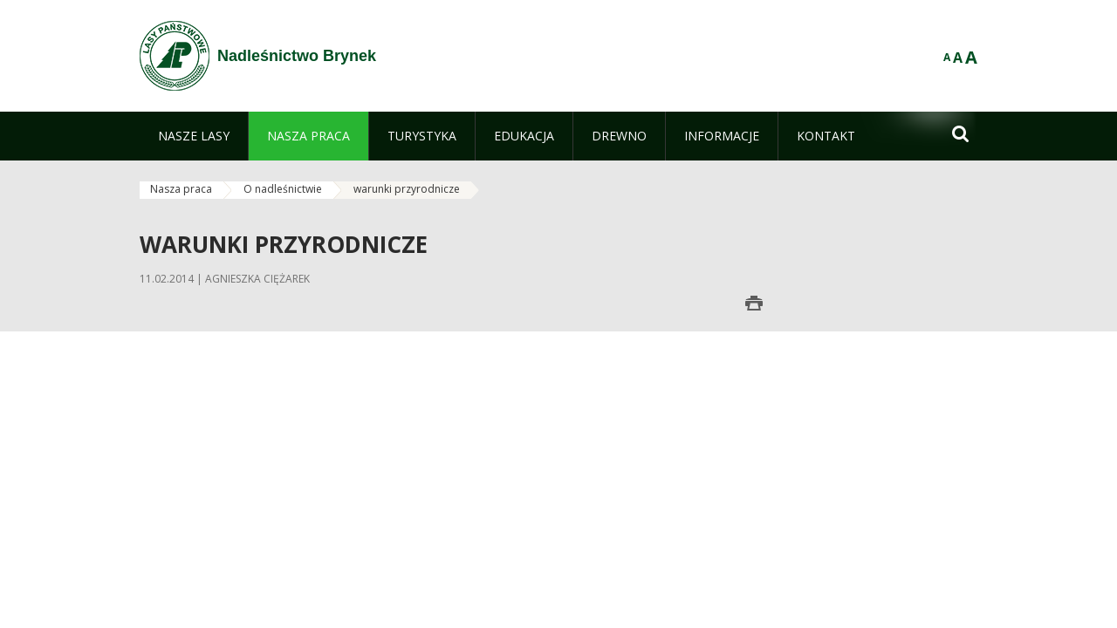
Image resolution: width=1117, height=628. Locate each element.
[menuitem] (194, 136)
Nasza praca (181, 188)
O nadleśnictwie (282, 188)
